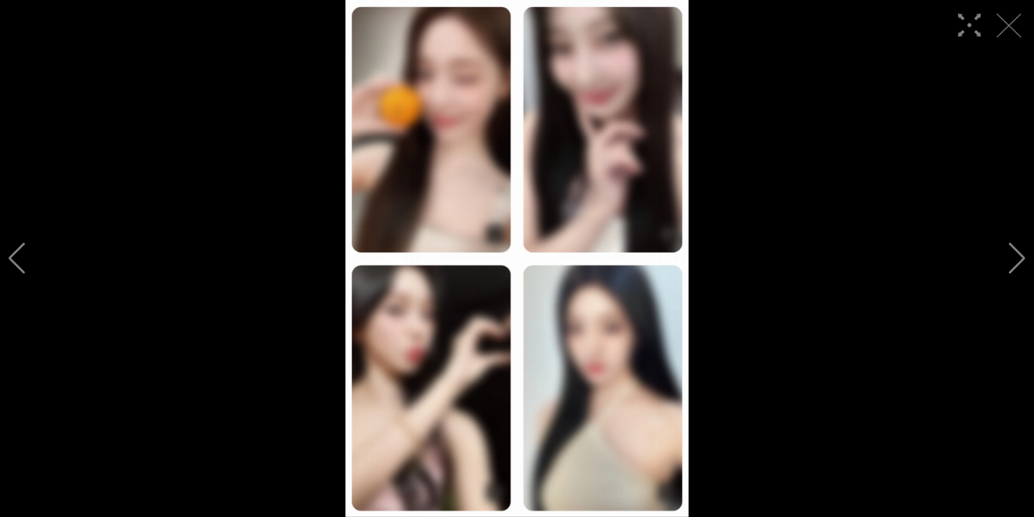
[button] (17, 258)
